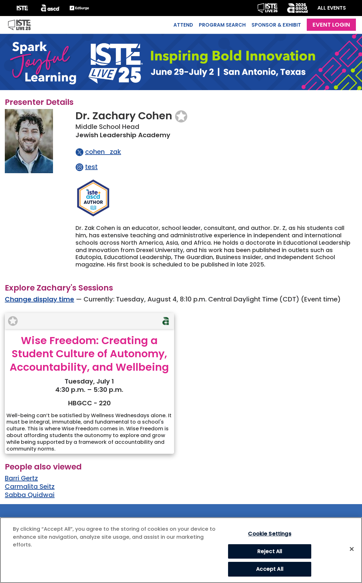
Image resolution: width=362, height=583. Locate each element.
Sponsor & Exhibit (276, 24)
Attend (183, 24)
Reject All (269, 551)
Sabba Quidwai (30, 494)
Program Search (222, 24)
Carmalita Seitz (30, 486)
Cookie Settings (269, 533)
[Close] (352, 549)
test (91, 166)
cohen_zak (103, 151)
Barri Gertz (21, 478)
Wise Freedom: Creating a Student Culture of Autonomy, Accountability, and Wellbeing (89, 353)
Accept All (269, 569)
